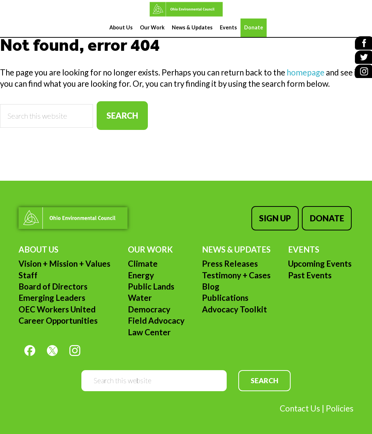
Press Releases (230, 260)
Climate (143, 260)
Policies (339, 405)
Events (303, 246)
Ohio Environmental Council (186, 9)
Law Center (149, 328)
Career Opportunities (58, 317)
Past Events (310, 272)
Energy (141, 272)
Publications (225, 294)
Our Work (150, 246)
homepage (305, 72)
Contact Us (300, 405)
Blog (210, 283)
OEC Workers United (57, 306)
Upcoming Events (320, 260)
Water (140, 294)
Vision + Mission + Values (64, 260)
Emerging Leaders (52, 294)
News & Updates (236, 246)
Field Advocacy (156, 317)
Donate (329, 216)
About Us (38, 246)
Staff (28, 272)
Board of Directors (53, 283)
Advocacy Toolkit (234, 306)
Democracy (149, 306)
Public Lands (151, 283)
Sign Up (279, 216)
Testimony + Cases (236, 272)
